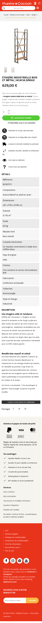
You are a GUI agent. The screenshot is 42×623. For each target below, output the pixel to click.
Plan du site (9, 551)
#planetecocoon (10, 582)
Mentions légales (11, 534)
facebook (31, 572)
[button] (39, 3)
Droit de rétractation (13, 544)
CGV (6, 530)
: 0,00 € (39, 3)
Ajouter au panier (22, 118)
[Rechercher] (4, 8)
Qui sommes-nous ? (12, 547)
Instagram (7, 574)
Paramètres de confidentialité (16, 540)
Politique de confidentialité (15, 537)
